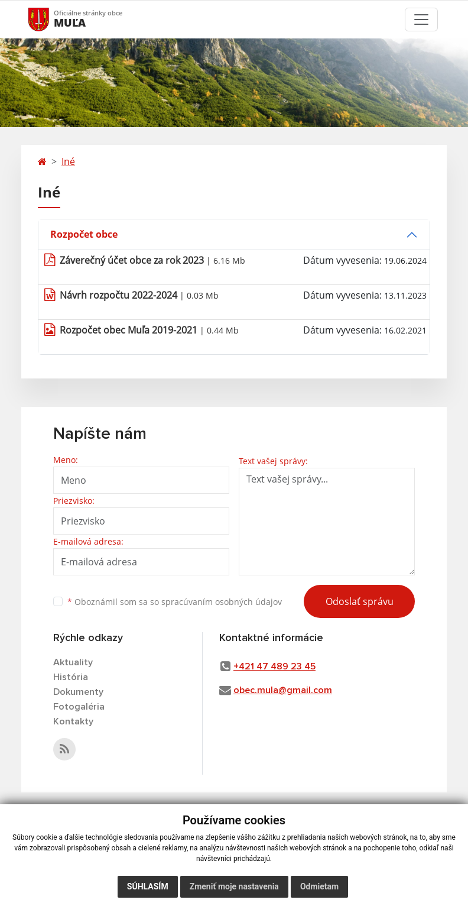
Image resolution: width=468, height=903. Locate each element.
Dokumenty (78, 692)
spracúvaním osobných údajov (221, 601)
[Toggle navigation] (421, 19)
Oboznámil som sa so (174, 601)
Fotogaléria (79, 706)
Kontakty (73, 721)
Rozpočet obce (84, 234)
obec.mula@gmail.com (282, 690)
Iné (68, 161)
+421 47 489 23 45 (274, 666)
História (70, 677)
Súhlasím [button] (147, 886)
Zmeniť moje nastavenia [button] (234, 886)
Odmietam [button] (319, 886)
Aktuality (73, 662)
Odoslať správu (360, 601)
